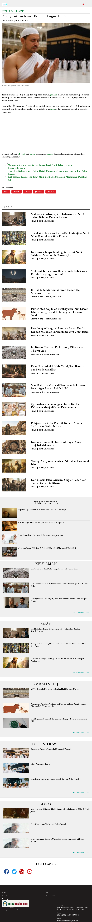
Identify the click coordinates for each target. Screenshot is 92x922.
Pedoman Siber (51, 896)
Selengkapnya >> (81, 613)
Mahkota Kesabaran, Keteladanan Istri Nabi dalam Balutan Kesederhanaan (40, 166)
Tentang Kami (7, 899)
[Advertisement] (46, 133)
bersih (22, 153)
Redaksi (4, 893)
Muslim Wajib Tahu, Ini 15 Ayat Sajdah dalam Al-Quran (41, 522)
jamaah (53, 94)
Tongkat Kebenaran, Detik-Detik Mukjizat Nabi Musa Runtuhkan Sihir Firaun (47, 172)
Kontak (4, 896)
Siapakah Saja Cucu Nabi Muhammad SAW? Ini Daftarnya (42, 509)
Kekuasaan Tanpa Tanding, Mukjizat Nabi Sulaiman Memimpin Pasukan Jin (47, 178)
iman (52, 108)
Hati (6, 191)
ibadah (51, 191)
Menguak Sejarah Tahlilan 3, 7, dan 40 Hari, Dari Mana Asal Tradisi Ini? (47, 548)
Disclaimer (50, 893)
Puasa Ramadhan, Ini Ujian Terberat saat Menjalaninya (40, 535)
